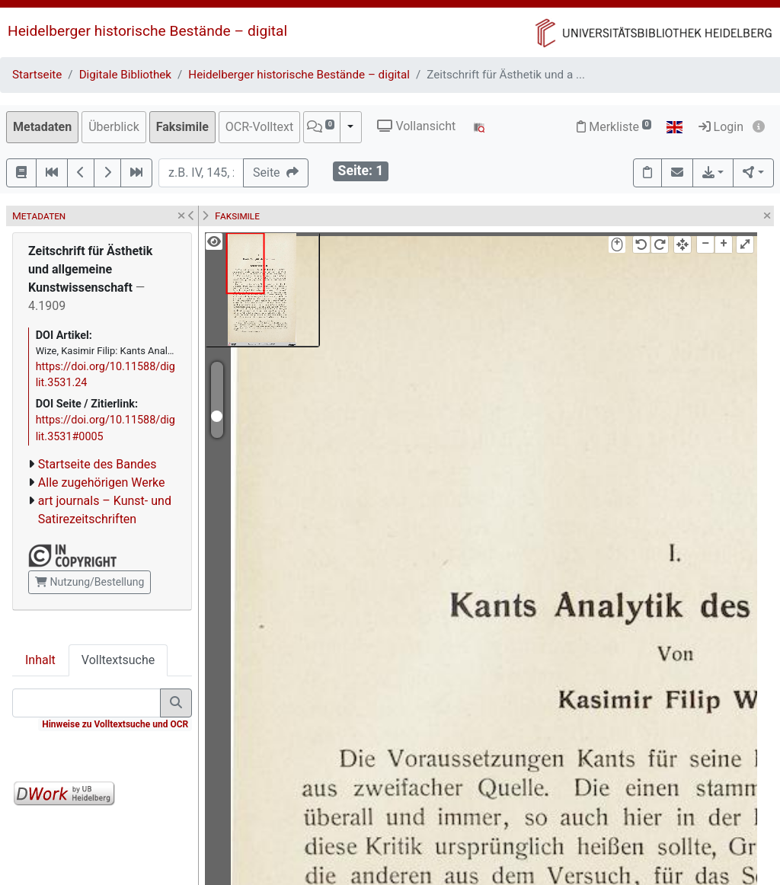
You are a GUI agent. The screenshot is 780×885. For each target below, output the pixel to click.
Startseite (37, 74)
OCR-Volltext (259, 127)
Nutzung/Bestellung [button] (89, 582)
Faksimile (182, 127)
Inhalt (40, 660)
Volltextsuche (118, 660)
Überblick (113, 127)
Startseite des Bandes (97, 464)
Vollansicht (416, 126)
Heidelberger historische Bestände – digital (147, 31)
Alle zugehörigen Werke (101, 482)
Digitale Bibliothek (125, 74)
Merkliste (614, 127)
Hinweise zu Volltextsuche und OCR (115, 724)
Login (720, 127)
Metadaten (42, 127)
